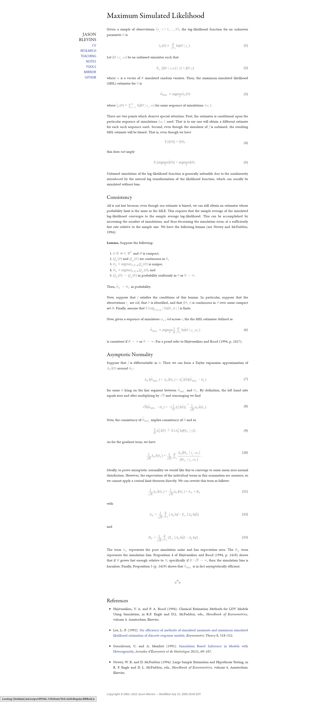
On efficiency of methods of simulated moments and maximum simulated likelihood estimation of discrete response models (180, 632)
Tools (91, 66)
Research (88, 50)
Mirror (90, 72)
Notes (91, 61)
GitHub (90, 77)
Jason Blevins (147, 694)
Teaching (88, 56)
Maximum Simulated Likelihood (155, 15)
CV (94, 45)
